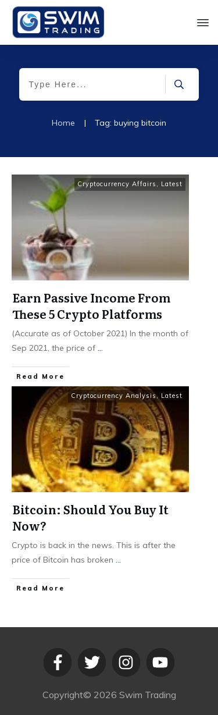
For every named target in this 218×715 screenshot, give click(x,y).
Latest (172, 184)
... (100, 348)
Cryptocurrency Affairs (116, 184)
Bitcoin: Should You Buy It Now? (90, 517)
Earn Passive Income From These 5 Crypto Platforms (91, 305)
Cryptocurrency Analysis (113, 396)
